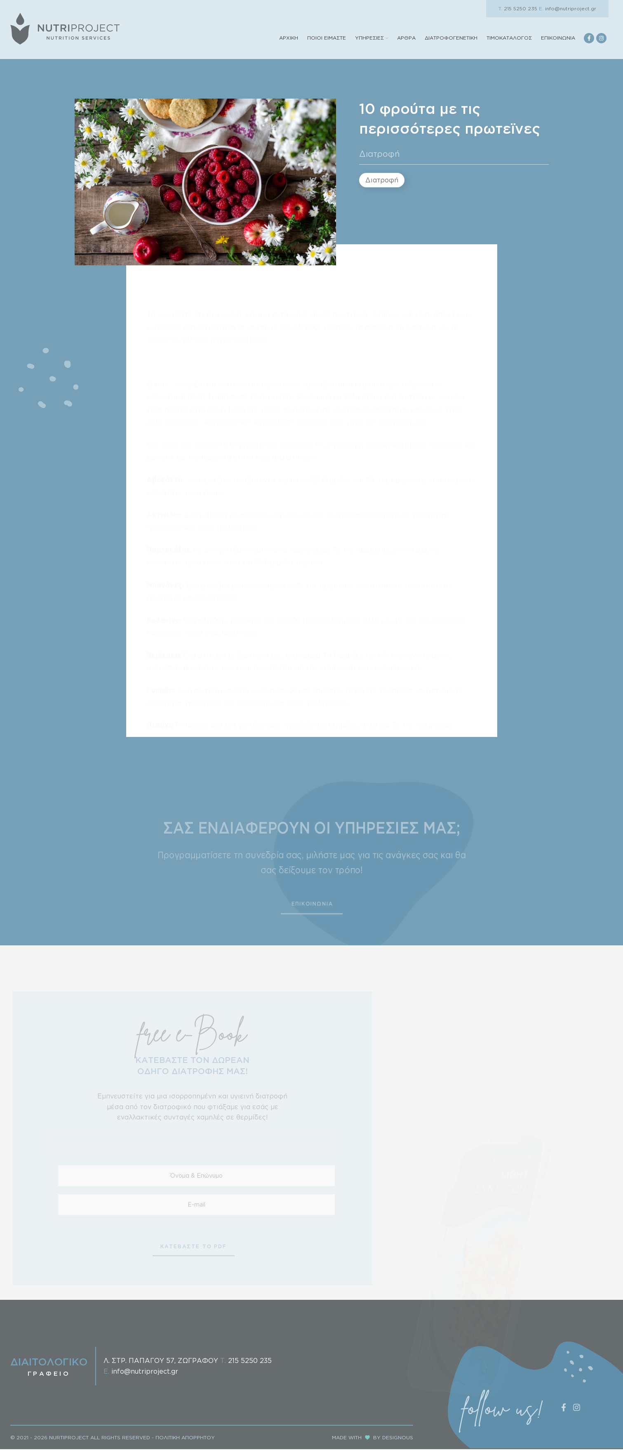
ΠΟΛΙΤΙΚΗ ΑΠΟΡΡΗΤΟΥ (185, 1438)
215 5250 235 (517, 8)
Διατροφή (379, 154)
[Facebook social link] (589, 39)
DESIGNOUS (397, 1438)
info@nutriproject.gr (567, 8)
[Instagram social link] (601, 39)
